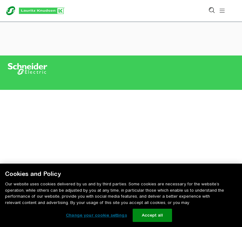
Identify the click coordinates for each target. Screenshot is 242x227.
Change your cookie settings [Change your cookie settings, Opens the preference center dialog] (96, 215)
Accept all (152, 215)
